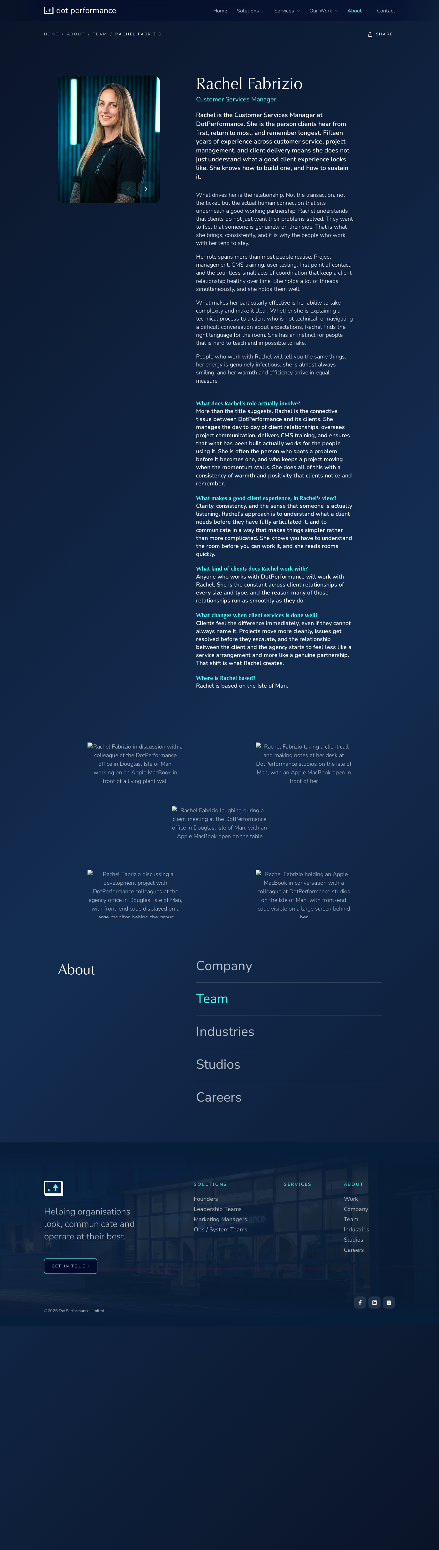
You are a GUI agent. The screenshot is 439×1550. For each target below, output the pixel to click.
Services (287, 10)
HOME (51, 34)
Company (224, 966)
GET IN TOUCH (71, 1266)
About (357, 10)
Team (212, 999)
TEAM (100, 34)
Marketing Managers (220, 1219)
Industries (225, 1031)
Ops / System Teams (220, 1229)
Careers (219, 1097)
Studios (218, 1064)
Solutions (251, 10)
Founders (206, 1199)
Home (220, 10)
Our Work (323, 10)
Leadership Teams (218, 1209)
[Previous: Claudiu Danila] (128, 189)
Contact (386, 10)
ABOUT (76, 34)
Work (351, 1199)
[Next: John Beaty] (146, 189)
